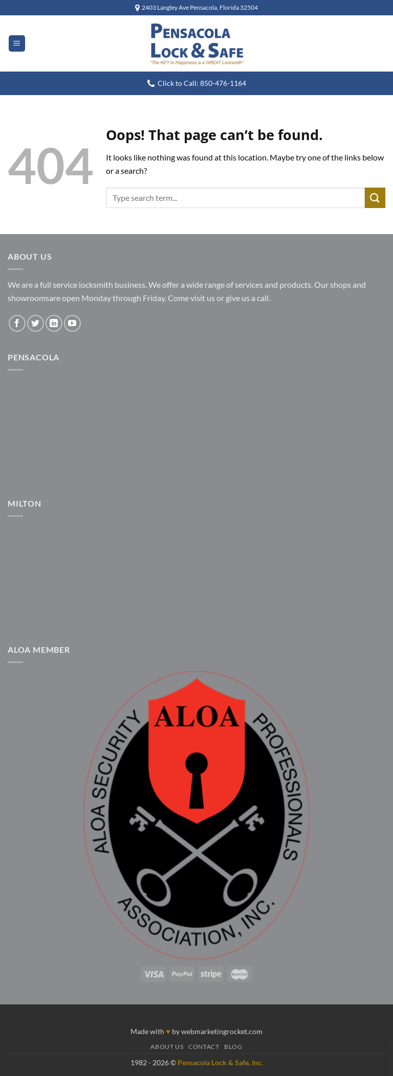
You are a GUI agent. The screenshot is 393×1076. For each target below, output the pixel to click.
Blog (233, 1046)
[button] (17, 43)
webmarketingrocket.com (222, 1031)
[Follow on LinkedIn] (54, 323)
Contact (203, 1046)
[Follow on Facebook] (17, 323)
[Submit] (375, 198)
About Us (166, 1046)
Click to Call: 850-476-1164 (202, 83)
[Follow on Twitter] (35, 323)
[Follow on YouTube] (72, 323)
